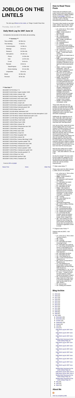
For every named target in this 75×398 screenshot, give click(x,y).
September (59, 322)
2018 (56, 295)
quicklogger (61, 16)
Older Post (47, 167)
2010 (56, 310)
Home (26, 167)
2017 (56, 297)
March (58, 385)
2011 (56, 308)
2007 (56, 315)
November (59, 319)
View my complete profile (60, 395)
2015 (56, 301)
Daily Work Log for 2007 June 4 (65, 373)
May (57, 381)
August (58, 324)
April (57, 383)
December (59, 317)
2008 (56, 313)
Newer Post (5, 167)
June (57, 327)
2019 (56, 294)
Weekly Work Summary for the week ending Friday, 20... (64, 339)
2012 (56, 306)
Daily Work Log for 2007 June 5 (65, 371)
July (57, 326)
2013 (56, 304)
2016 (56, 299)
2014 (56, 303)
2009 (56, 311)
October (58, 320)
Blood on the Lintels (20, 23)
